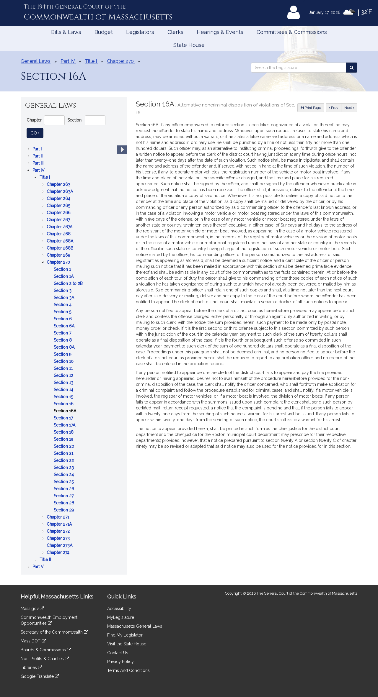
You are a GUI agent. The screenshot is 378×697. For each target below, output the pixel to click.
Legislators (140, 32)
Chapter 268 (59, 233)
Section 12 (64, 375)
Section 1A (64, 276)
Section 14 (64, 389)
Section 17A (65, 425)
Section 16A (65, 410)
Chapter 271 (58, 517)
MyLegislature (120, 617)
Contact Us (117, 652)
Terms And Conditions (128, 670)
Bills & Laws (66, 32)
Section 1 (63, 269)
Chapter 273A (60, 545)
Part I (37, 148)
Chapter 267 (59, 219)
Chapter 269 (59, 255)
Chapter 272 (59, 531)
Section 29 (64, 510)
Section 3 (63, 290)
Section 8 (63, 340)
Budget (103, 32)
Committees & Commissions (292, 32)
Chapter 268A (60, 241)
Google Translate (40, 676)
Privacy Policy (120, 661)
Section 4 (63, 304)
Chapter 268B (60, 248)
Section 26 (64, 488)
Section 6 (63, 318)
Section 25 (64, 481)
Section (74, 120)
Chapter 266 (59, 212)
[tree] (74, 357)
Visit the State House (126, 644)
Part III (38, 163)
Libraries (31, 667)
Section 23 (64, 467)
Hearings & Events (220, 32)
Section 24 (64, 474)
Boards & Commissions (46, 649)
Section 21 (64, 453)
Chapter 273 (59, 538)
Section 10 (64, 361)
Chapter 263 (59, 184)
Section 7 (63, 333)
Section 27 (64, 495)
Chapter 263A (60, 191)
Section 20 (64, 446)
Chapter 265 (59, 205)
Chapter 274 (59, 552)
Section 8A (65, 347)
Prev (335, 107)
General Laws (35, 61)
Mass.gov (32, 608)
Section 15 (64, 396)
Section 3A (64, 297)
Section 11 (64, 368)
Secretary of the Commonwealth (54, 632)
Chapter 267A (60, 226)
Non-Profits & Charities (45, 658)
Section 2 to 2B (69, 283)
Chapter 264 (59, 198)
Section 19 (64, 439)
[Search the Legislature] (351, 68)
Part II (38, 156)
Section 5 (63, 311)
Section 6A (65, 325)
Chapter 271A (60, 524)
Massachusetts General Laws (134, 626)
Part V (38, 566)
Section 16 (64, 403)
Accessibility (119, 608)
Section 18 (64, 432)
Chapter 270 (59, 262)
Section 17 (64, 418)
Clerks (175, 32)
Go (36, 132)
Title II (46, 559)
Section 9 (63, 354)
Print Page (311, 108)
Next (349, 108)
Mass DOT (33, 641)
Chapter (34, 120)
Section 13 (64, 382)
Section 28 (64, 502)
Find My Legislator (125, 635)
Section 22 (64, 460)
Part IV (39, 170)
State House (189, 45)
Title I (45, 177)
